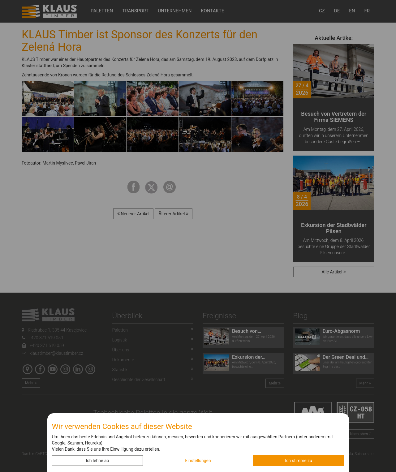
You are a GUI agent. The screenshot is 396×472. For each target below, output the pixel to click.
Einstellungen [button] (198, 460)
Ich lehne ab (97, 460)
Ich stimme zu (298, 460)
